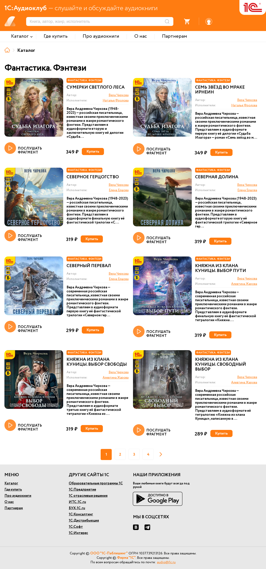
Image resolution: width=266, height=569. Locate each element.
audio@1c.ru (166, 562)
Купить (92, 151)
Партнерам (13, 508)
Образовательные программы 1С (96, 483)
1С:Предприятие (82, 489)
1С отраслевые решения (88, 495)
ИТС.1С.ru (77, 502)
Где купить (13, 489)
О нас (9, 502)
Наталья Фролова (116, 100)
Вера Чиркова (119, 95)
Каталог (11, 483)
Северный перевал (88, 266)
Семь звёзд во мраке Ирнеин (220, 90)
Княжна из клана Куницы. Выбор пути (220, 268)
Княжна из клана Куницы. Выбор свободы (96, 362)
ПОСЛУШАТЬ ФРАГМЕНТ (23, 148)
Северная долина (216, 177)
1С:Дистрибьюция (84, 520)
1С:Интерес (78, 533)
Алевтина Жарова (244, 284)
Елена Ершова (119, 190)
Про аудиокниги (17, 495)
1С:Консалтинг (81, 514)
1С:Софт (76, 526)
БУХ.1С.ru (77, 508)
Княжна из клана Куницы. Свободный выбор (220, 364)
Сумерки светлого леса (95, 87)
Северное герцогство (92, 177)
